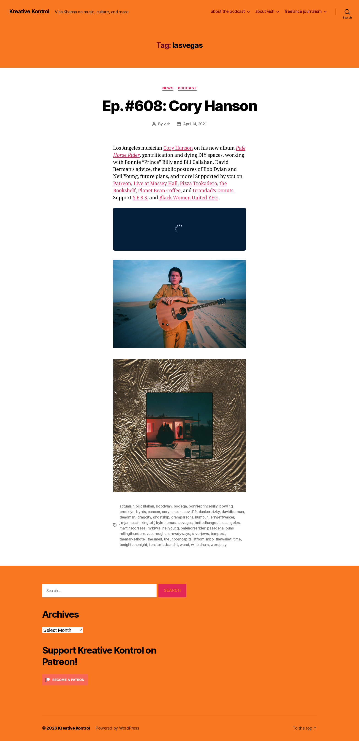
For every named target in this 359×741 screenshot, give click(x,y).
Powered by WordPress (117, 728)
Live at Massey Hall (155, 184)
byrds (141, 511)
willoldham (200, 544)
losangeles (231, 522)
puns (230, 528)
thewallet (223, 539)
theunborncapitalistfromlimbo (189, 539)
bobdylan (164, 506)
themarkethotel (133, 539)
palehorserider (193, 528)
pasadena (215, 528)
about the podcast (228, 11)
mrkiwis (154, 528)
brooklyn (127, 511)
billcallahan (145, 506)
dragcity (144, 517)
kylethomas (166, 522)
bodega (180, 506)
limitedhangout (207, 522)
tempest (218, 533)
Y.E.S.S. (140, 198)
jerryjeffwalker (221, 517)
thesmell (155, 539)
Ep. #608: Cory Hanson (179, 105)
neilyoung (170, 528)
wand (184, 544)
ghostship (161, 517)
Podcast (187, 88)
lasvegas (185, 522)
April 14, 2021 (195, 124)
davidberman (233, 511)
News (167, 88)
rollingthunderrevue (136, 533)
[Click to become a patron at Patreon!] (114, 679)
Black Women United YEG (188, 198)
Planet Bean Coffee (159, 191)
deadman (127, 517)
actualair (127, 506)
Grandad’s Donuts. (214, 191)
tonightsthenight (133, 544)
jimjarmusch (129, 522)
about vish (264, 11)
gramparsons (182, 517)
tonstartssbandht (163, 544)
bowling (226, 506)
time (237, 539)
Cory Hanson (178, 148)
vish (167, 124)
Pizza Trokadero (198, 184)
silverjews (200, 533)
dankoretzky (209, 511)
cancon (154, 511)
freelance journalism (303, 11)
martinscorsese (133, 528)
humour (201, 517)
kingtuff (147, 522)
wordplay (218, 544)
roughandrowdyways (172, 533)
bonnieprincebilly (203, 506)
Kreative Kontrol (29, 11)
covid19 (190, 511)
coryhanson (171, 511)
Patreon (122, 184)
